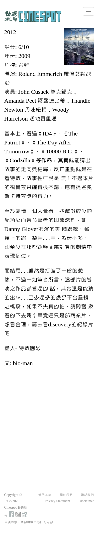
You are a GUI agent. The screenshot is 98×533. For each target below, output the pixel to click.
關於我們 (66, 495)
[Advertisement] (47, 421)
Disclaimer (86, 501)
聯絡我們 (87, 495)
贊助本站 (44, 495)
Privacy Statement (57, 501)
